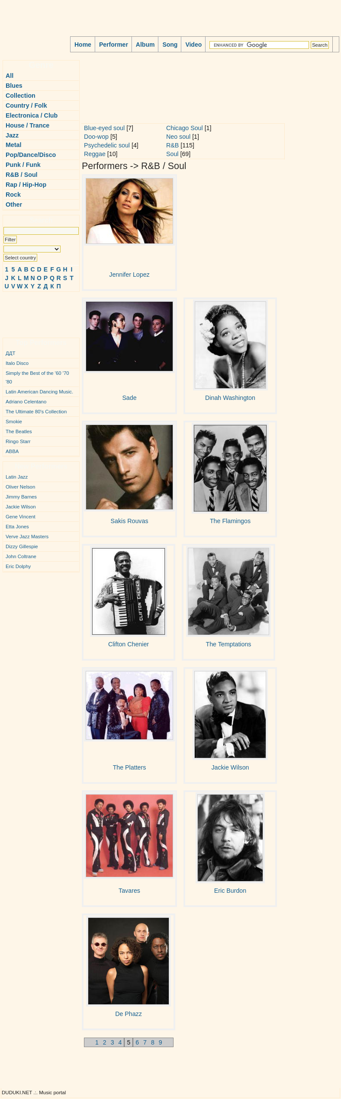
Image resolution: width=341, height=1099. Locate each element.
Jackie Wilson (21, 506)
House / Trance (27, 125)
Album (145, 44)
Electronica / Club (32, 115)
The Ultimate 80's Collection (36, 411)
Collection (20, 95)
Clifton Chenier (128, 644)
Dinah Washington (230, 397)
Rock (13, 194)
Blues (14, 85)
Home (82, 44)
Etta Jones (17, 526)
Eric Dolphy (18, 566)
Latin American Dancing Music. (39, 391)
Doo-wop (96, 136)
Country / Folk (26, 105)
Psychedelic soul (107, 145)
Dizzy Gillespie (22, 546)
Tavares (129, 890)
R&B (172, 145)
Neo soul (178, 136)
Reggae (95, 153)
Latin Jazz (17, 476)
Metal (13, 144)
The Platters (129, 767)
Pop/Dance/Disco (31, 154)
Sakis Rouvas (129, 521)
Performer (113, 44)
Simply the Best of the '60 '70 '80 (37, 377)
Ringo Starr (18, 441)
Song (169, 44)
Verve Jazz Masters (27, 536)
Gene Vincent (20, 516)
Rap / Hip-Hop (26, 184)
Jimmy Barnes (21, 496)
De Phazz (128, 1013)
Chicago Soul (184, 128)
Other (14, 204)
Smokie (14, 421)
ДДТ (10, 353)
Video (193, 44)
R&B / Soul (22, 174)
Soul (172, 153)
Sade (129, 397)
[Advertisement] (29, 311)
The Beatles (19, 431)
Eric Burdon (230, 890)
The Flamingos (230, 521)
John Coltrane (21, 556)
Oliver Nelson (20, 486)
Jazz (12, 135)
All (9, 75)
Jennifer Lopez (129, 274)
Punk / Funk (23, 164)
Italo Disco (17, 363)
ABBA (12, 451)
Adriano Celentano (26, 401)
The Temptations (228, 644)
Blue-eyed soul (104, 128)
